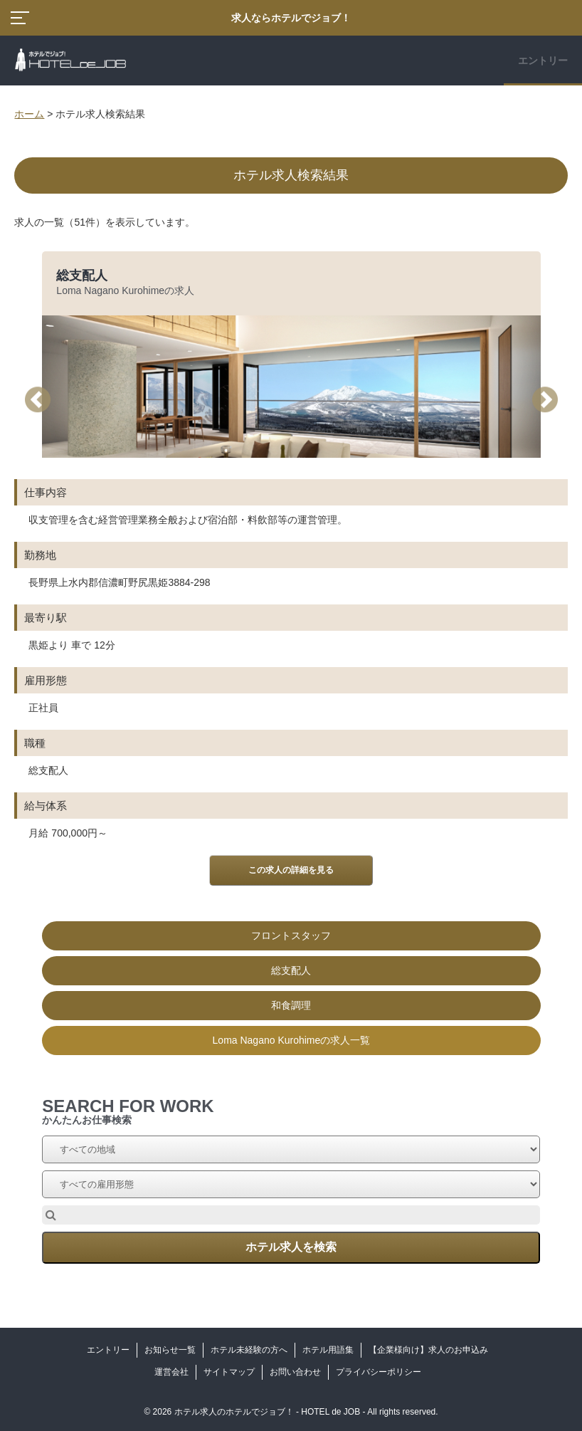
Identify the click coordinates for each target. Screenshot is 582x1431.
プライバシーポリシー (378, 1372)
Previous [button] (42, 399)
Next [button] (550, 399)
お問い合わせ (295, 1372)
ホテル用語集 (328, 1350)
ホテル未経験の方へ (249, 1350)
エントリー (543, 60)
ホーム (29, 114)
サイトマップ (229, 1372)
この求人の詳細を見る (291, 870)
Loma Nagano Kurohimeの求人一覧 (292, 1040)
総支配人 (81, 275)
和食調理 (291, 1005)
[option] (291, 653)
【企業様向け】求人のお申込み (428, 1350)
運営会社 (171, 1372)
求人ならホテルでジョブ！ (291, 17)
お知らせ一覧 (170, 1350)
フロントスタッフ (291, 935)
